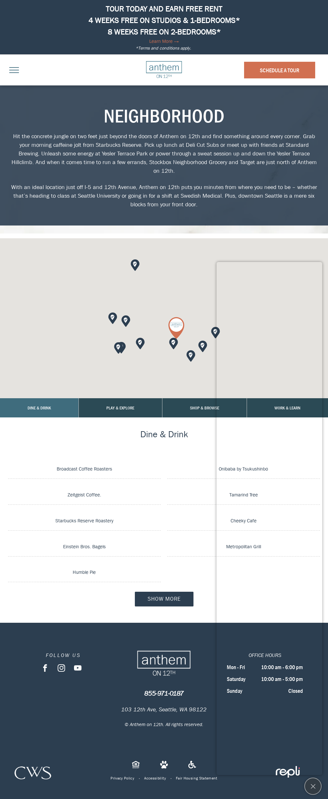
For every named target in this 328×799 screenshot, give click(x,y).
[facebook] (45, 668)
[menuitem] (122, 778)
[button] (176, 328)
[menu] (14, 70)
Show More (164, 599)
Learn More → (164, 41)
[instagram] (61, 668)
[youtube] (77, 668)
